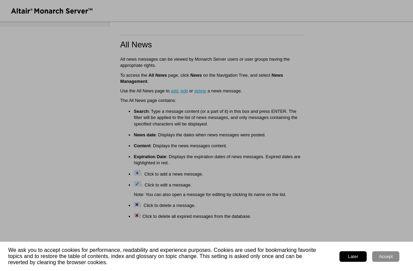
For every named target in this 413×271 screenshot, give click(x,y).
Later (353, 256)
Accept (386, 256)
